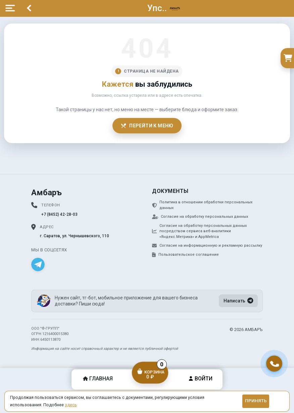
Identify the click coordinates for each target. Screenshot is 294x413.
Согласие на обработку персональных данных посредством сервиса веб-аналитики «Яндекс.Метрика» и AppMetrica (199, 231)
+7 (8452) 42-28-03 (59, 214)
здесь (71, 404)
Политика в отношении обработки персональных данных (202, 205)
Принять (256, 400)
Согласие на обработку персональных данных (200, 216)
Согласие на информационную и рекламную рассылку (207, 245)
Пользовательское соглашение (185, 254)
